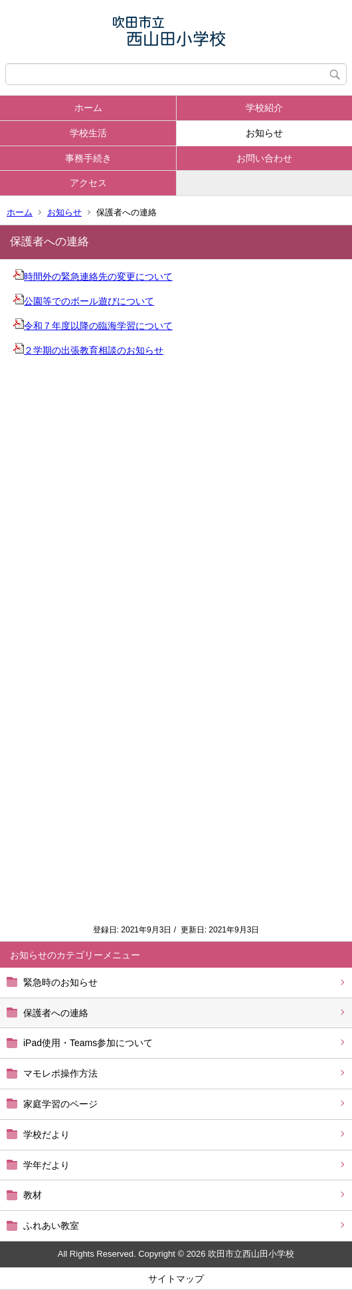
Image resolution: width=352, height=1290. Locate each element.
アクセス (88, 182)
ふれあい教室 (51, 1225)
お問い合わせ (264, 158)
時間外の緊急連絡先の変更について (93, 276)
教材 (32, 1195)
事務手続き (88, 158)
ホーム (88, 107)
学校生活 (88, 133)
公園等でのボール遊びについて (83, 301)
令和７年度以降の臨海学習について (93, 325)
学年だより (46, 1165)
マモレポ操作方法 (60, 1073)
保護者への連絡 (55, 1013)
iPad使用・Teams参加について (88, 1042)
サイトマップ (176, 1278)
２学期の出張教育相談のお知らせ (88, 350)
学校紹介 (264, 107)
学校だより (46, 1134)
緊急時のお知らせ (60, 982)
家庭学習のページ (60, 1104)
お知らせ (264, 133)
